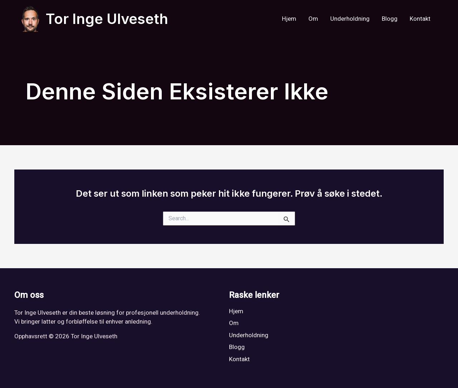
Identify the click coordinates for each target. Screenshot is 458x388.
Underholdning (350, 18)
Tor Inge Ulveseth (106, 19)
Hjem (289, 18)
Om (313, 18)
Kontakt (420, 18)
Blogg (390, 18)
